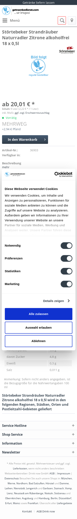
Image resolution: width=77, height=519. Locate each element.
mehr (5, 167)
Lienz (10, 493)
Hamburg (44, 498)
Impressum (63, 473)
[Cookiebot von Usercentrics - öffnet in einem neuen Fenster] (54, 174)
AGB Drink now (46, 511)
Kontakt (27, 511)
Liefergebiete (64, 503)
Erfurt (8, 503)
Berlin (54, 498)
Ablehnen (38, 341)
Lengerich (31, 488)
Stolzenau (60, 493)
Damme (64, 483)
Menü (11, 20)
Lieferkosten (20, 468)
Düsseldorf (65, 498)
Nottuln (49, 493)
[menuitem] (11, 20)
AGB (52, 473)
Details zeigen (53, 301)
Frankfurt (33, 503)
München (66, 478)
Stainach (59, 488)
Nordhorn (22, 483)
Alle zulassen (38, 314)
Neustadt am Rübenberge (28, 493)
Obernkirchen (13, 498)
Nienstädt (19, 488)
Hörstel (50, 483)
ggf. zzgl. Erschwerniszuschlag (32, 113)
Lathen (9, 488)
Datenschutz (12, 478)
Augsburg (27, 498)
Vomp (68, 488)
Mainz (16, 503)
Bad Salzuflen (36, 483)
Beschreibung (11, 163)
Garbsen (48, 488)
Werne (11, 483)
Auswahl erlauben (38, 327)
